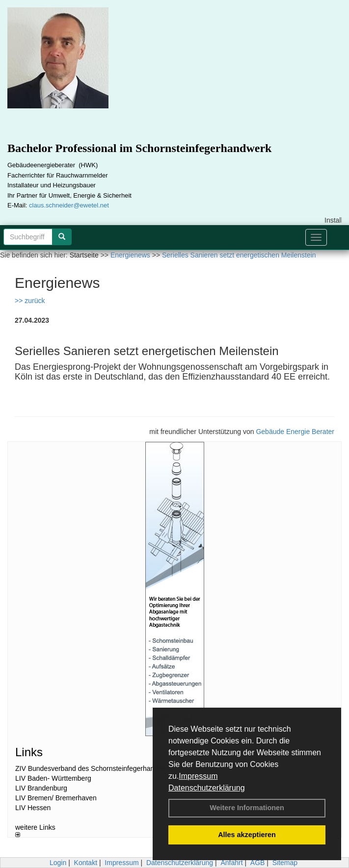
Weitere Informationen (247, 808)
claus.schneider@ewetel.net (69, 205)
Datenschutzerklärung (206, 788)
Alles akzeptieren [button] (247, 835)
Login (58, 863)
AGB (257, 863)
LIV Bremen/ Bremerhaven (56, 798)
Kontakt (85, 863)
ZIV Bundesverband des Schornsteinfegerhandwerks (95, 768)
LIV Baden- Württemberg (53, 778)
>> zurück (30, 301)
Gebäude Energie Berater (295, 431)
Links (29, 752)
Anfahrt (231, 863)
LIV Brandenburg (41, 788)
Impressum (198, 776)
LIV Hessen (33, 808)
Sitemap (284, 863)
